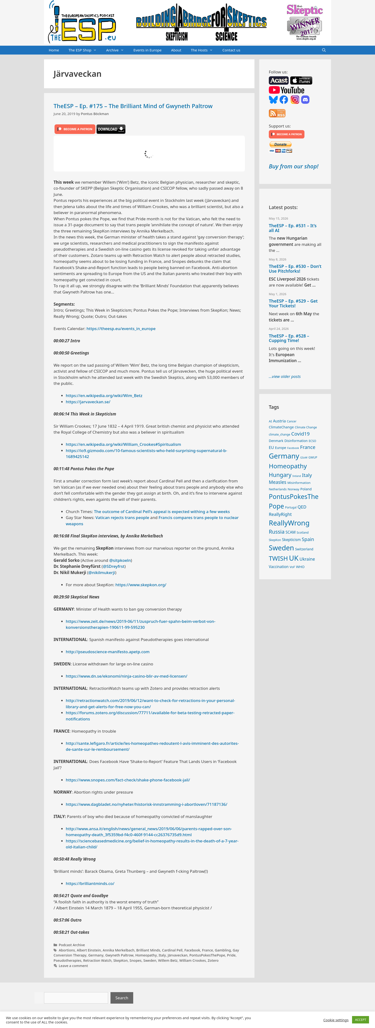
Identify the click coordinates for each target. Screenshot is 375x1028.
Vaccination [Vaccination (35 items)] (278, 566)
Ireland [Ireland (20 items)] (296, 476)
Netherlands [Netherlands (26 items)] (278, 489)
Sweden (149, 960)
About (176, 50)
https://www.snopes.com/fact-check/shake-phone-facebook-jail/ (128, 780)
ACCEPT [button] (360, 1019)
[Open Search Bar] (324, 50)
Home (54, 50)
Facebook (192, 950)
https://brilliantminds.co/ (90, 883)
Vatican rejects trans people (122, 517)
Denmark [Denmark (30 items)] (276, 440)
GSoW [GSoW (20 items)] (303, 457)
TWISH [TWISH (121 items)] (278, 558)
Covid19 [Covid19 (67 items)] (300, 433)
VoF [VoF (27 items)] (292, 567)
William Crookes (192, 960)
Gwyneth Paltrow (119, 955)
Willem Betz (167, 960)
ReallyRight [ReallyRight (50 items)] (280, 514)
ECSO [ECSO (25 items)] (312, 441)
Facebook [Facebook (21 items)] (293, 448)
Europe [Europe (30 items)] (280, 447)
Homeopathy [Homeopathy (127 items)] (288, 466)
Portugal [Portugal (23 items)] (291, 507)
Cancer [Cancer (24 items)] (292, 421)
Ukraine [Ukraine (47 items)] (307, 559)
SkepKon (120, 960)
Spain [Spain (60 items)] (308, 539)
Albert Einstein (89, 950)
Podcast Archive (72, 945)
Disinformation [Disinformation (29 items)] (296, 440)
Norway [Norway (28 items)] (293, 489)
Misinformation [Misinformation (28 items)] (299, 483)
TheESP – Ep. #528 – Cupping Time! (289, 338)
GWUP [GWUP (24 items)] (313, 457)
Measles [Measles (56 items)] (277, 482)
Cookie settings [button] (335, 1020)
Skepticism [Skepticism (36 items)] (291, 539)
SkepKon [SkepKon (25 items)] (275, 540)
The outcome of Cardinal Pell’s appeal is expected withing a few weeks (162, 511)
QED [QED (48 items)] (302, 507)
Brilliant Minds (148, 950)
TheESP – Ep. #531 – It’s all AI (293, 228)
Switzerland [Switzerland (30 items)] (304, 549)
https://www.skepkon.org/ (141, 584)
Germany (96, 955)
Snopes (136, 960)
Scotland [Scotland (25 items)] (303, 533)
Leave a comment (73, 965)
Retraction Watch (97, 960)
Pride (231, 955)
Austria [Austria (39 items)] (279, 421)
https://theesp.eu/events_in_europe (121, 328)
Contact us (231, 50)
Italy (162, 955)
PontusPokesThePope (207, 955)
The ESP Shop (85, 50)
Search (122, 997)
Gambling (223, 950)
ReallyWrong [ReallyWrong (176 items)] (289, 522)
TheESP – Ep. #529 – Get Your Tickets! (293, 303)
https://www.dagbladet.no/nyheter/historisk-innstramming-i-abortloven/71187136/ (146, 804)
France (207, 950)
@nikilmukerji (101, 572)
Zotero (213, 960)
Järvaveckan (178, 955)
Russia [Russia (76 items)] (277, 531)
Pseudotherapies (67, 960)
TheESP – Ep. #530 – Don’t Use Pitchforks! (295, 268)
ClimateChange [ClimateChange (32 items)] (281, 427)
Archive (117, 50)
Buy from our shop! (293, 166)
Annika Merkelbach (118, 950)
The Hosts (204, 50)
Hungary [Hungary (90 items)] (280, 475)
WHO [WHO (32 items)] (300, 566)
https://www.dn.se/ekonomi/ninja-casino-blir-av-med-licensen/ (126, 676)
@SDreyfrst (113, 566)
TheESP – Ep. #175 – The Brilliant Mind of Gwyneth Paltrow (133, 106)
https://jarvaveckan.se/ (88, 401)
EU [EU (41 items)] (271, 447)
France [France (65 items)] (307, 447)
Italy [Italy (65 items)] (307, 475)
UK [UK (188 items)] (293, 558)
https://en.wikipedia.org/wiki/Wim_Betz (104, 395)
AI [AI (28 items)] (270, 421)
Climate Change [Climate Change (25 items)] (306, 427)
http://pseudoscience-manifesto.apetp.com (107, 651)
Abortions (67, 950)
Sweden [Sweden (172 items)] (281, 547)
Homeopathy (146, 955)
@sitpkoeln (120, 560)
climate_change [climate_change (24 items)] (279, 434)
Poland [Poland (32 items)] (306, 488)
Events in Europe (147, 50)
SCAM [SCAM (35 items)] (291, 532)
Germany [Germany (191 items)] (284, 456)
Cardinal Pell (172, 950)
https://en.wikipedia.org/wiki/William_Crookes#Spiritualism (123, 444)
